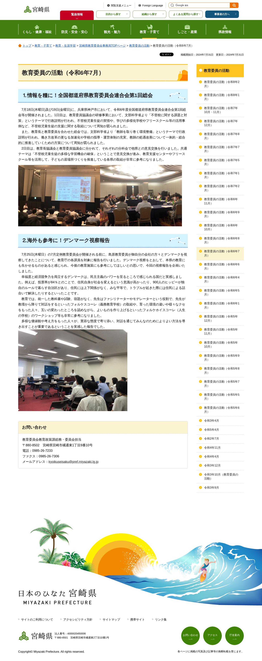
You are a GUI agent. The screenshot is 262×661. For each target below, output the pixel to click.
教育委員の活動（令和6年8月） (221, 240)
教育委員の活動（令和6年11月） (221, 201)
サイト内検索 (171, 5)
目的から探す (113, 14)
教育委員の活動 (139, 45)
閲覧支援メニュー (121, 5)
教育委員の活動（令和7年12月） (221, 123)
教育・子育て (43, 45)
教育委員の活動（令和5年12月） (221, 318)
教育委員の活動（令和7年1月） (221, 175)
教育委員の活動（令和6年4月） (221, 279)
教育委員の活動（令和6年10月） (221, 227)
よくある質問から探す (186, 14)
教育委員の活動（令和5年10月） (221, 344)
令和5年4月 (211, 429)
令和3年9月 (211, 487)
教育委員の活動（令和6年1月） (221, 305)
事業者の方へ (222, 14)
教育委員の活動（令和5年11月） (221, 331)
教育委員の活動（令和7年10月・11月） (221, 110)
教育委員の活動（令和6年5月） (221, 292)
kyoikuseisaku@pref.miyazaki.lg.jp (73, 462)
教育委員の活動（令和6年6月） (221, 266)
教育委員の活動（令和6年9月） (221, 214)
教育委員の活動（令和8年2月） (221, 83)
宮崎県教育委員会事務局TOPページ (102, 45)
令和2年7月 (211, 438)
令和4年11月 (212, 447)
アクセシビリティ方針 (77, 619)
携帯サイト (137, 619)
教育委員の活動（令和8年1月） (221, 97)
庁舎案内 (234, 635)
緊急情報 (77, 14)
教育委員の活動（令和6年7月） (221, 253)
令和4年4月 (211, 456)
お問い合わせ (190, 635)
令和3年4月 (211, 420)
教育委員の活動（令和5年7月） (221, 383)
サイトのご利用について (37, 619)
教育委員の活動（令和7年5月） (221, 162)
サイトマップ (111, 619)
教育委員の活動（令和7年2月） (221, 188)
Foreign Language (152, 5)
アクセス (212, 635)
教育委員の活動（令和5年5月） (221, 396)
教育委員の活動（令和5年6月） (221, 409)
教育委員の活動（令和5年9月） (221, 357)
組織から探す (149, 14)
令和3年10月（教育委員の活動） (221, 476)
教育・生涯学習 (65, 45)
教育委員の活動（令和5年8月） (221, 370)
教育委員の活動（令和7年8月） (221, 136)
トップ (27, 45)
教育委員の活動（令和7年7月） (221, 149)
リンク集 (161, 619)
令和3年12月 (212, 465)
